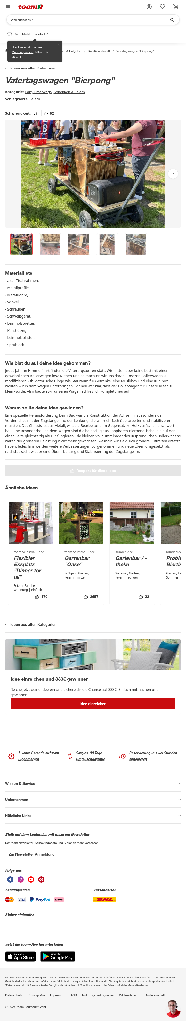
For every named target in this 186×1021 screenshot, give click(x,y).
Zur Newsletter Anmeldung (32, 854)
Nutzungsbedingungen (98, 995)
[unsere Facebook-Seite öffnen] (10, 879)
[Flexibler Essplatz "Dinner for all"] (30, 553)
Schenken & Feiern (69, 92)
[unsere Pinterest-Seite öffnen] (41, 879)
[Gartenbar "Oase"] (81, 553)
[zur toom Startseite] (30, 6)
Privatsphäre (36, 995)
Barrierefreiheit (155, 995)
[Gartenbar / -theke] (132, 553)
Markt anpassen (22, 52)
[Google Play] (57, 956)
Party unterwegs (38, 92)
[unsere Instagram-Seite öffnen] (21, 879)
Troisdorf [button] (40, 34)
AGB (73, 995)
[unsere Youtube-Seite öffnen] (31, 879)
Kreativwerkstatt (99, 51)
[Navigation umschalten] (7, 6)
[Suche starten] (171, 19)
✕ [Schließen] (59, 44)
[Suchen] (89, 19)
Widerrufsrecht (129, 995)
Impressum (57, 995)
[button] (149, 6)
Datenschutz (13, 995)
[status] (162, 6)
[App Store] (20, 956)
